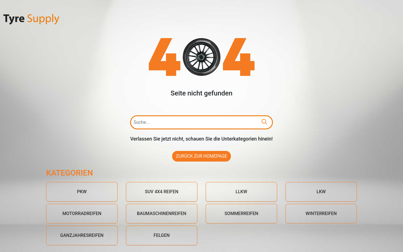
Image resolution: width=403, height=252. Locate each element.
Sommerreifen (241, 213)
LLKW (241, 191)
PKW (81, 191)
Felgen (162, 235)
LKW (321, 191)
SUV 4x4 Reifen (162, 191)
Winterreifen (321, 213)
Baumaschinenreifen (161, 213)
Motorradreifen (81, 213)
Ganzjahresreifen (82, 235)
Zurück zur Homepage (201, 156)
